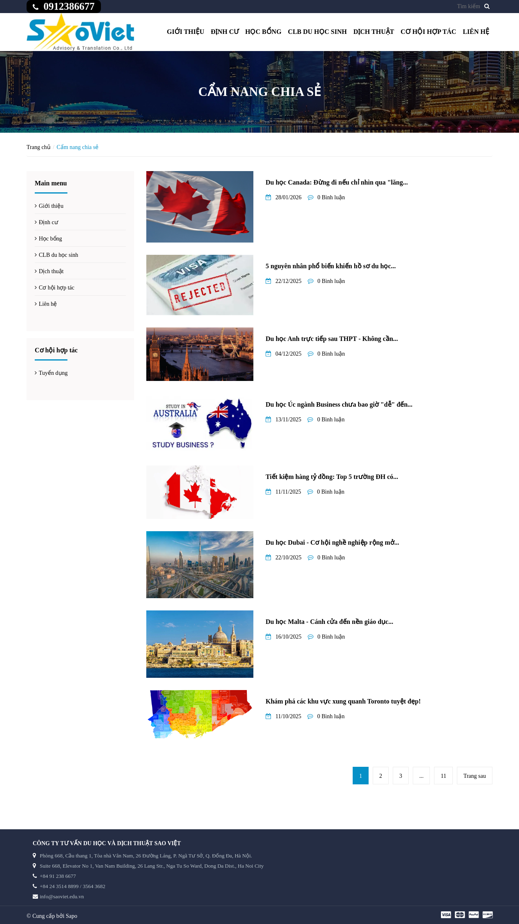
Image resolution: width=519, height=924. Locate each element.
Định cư (225, 31)
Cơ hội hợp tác (428, 31)
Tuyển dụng (53, 373)
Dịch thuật (373, 31)
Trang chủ (39, 147)
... (421, 776)
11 (443, 776)
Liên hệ (476, 31)
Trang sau (474, 776)
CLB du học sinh (317, 31)
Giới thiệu (185, 31)
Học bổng (263, 31)
